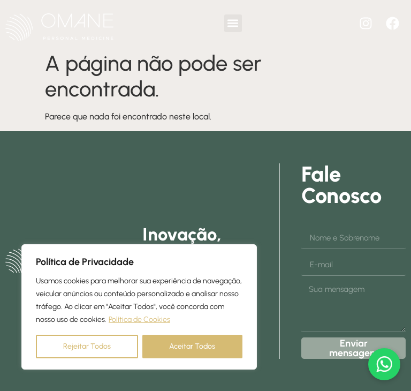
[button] (233, 23)
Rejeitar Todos (87, 346)
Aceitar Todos (192, 346)
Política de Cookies (139, 319)
